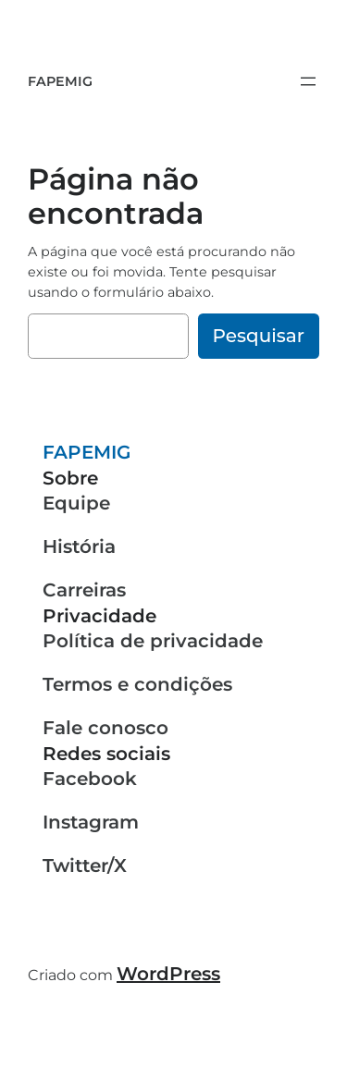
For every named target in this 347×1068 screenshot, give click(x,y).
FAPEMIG (60, 81)
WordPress (168, 974)
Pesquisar (258, 336)
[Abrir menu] (308, 81)
